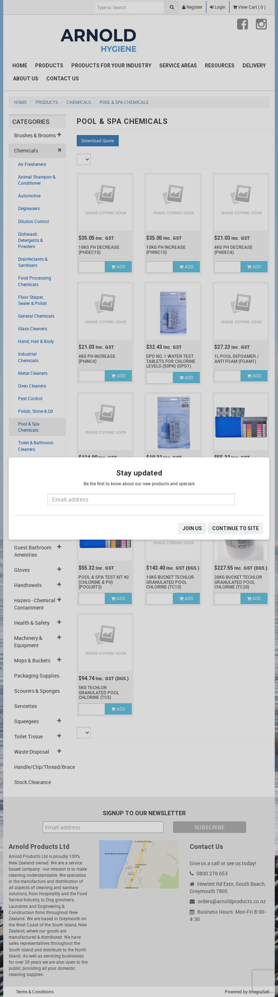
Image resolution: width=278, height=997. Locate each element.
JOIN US (192, 528)
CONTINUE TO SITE (235, 528)
